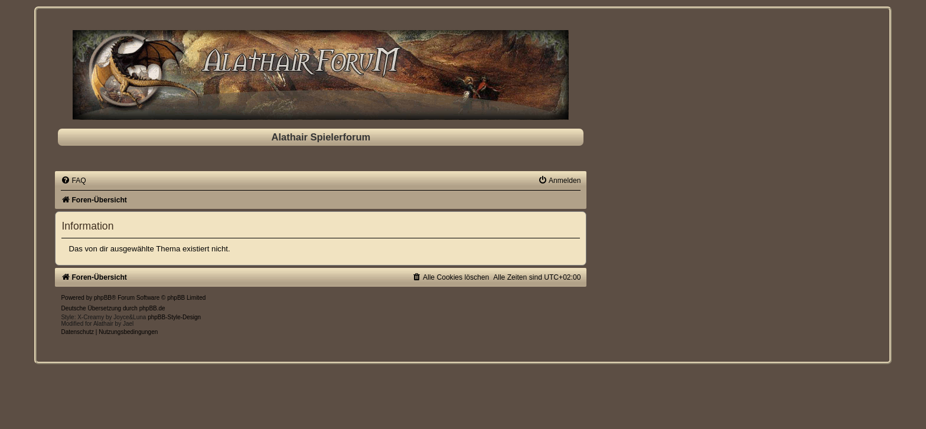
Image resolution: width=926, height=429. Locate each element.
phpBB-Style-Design (174, 317)
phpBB (103, 297)
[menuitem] (73, 180)
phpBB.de (152, 308)
